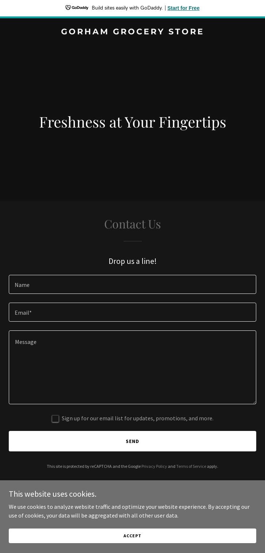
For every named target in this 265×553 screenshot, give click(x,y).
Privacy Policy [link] (154, 466)
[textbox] (132, 284)
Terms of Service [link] (191, 466)
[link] (132, 32)
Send (132, 441)
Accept (132, 540)
